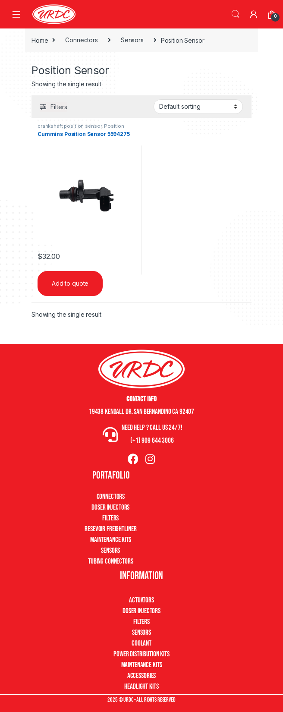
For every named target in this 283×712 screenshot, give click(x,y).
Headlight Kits (141, 686)
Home (39, 40)
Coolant (141, 643)
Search (235, 14)
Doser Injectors (110, 507)
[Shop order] (198, 106)
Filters (110, 518)
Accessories (141, 675)
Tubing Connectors (110, 561)
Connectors (81, 40)
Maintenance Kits (110, 540)
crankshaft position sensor (69, 126)
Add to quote (70, 283)
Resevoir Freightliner (110, 529)
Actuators (141, 600)
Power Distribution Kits (141, 654)
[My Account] (253, 14)
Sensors (132, 40)
